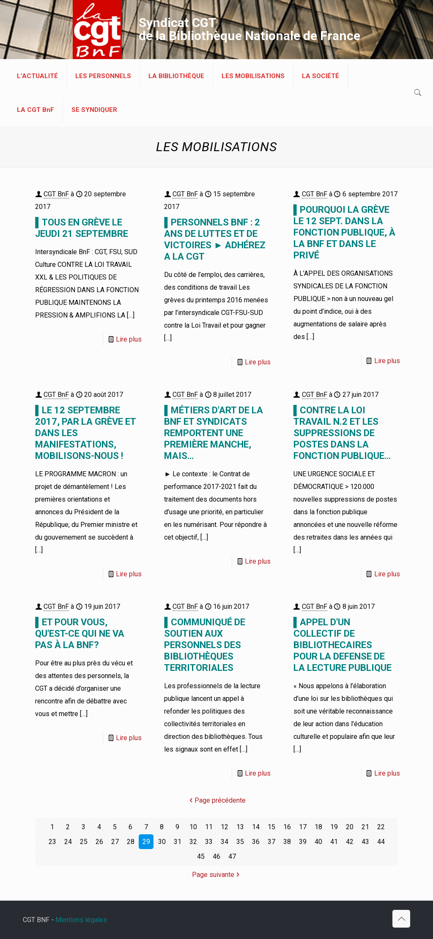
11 (209, 827)
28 (130, 842)
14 (256, 827)
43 (365, 842)
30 (162, 842)
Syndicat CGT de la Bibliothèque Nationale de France (249, 29)
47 (232, 856)
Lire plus (129, 339)
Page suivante (216, 875)
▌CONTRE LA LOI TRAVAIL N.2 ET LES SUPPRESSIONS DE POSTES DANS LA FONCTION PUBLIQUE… (342, 433)
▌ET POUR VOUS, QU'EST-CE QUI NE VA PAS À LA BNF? (79, 633)
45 (201, 856)
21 (365, 827)
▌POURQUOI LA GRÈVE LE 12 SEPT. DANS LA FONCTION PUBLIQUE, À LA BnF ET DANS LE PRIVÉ (344, 232)
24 (68, 842)
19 (334, 827)
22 (381, 827)
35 (240, 842)
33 (209, 842)
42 (350, 842)
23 (52, 842)
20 (350, 827)
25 (84, 842)
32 (193, 842)
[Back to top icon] (401, 919)
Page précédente (217, 800)
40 (318, 842)
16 (287, 827)
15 (271, 827)
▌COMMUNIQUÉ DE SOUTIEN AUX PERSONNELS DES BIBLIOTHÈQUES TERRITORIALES (204, 645)
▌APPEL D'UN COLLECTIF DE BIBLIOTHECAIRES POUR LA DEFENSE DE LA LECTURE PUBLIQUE (342, 645)
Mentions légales (81, 920)
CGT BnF (56, 194)
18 (318, 827)
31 (177, 842)
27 (115, 842)
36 (256, 842)
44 (381, 842)
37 (271, 842)
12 (224, 827)
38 (287, 842)
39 (303, 842)
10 (193, 827)
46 (216, 856)
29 (146, 842)
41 (334, 842)
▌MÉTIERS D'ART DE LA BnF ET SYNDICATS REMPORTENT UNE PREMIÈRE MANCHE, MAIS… (213, 433)
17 (303, 827)
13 (240, 827)
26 (99, 842)
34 (224, 842)
